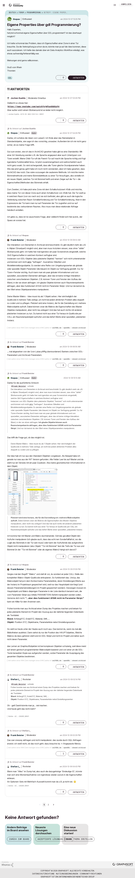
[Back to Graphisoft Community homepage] (16, 5)
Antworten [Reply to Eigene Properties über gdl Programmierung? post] (78, 78)
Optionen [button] (84, 12)
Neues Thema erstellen (79, 839)
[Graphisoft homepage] (123, 864)
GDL (10, 78)
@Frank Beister (18, 386)
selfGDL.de (56, 328)
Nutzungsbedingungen (67, 874)
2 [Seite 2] (48, 805)
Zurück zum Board (19, 839)
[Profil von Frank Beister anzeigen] (17, 240)
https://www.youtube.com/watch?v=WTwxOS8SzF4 (33, 107)
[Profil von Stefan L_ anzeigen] (15, 679)
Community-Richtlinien (91, 874)
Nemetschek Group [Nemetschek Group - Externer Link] (85, 877)
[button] (58, 77)
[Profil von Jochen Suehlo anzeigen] (18, 98)
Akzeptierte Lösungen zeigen (54, 839)
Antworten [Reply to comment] (78, 120)
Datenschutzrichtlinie (43, 874)
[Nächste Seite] (53, 804)
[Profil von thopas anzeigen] (16, 19)
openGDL (67, 328)
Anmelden (126, 5)
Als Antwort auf (23, 128)
